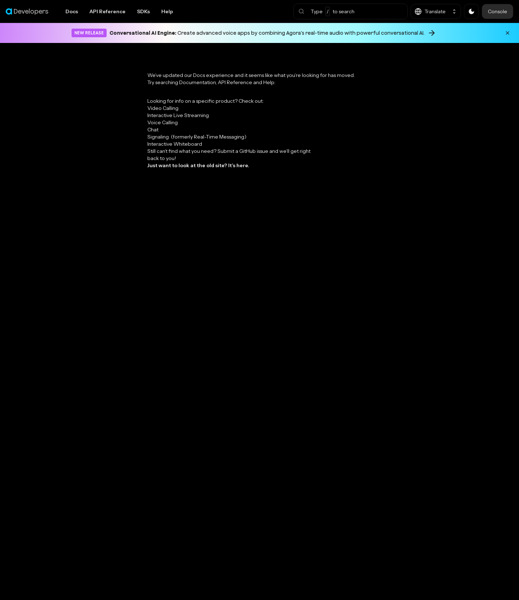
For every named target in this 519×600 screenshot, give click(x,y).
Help (167, 11)
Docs (71, 11)
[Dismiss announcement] (507, 33)
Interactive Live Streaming (178, 115)
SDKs (143, 11)
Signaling (196, 137)
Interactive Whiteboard (174, 144)
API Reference (107, 11)
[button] (350, 11)
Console (497, 11)
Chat (152, 129)
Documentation (197, 82)
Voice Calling (162, 122)
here (242, 165)
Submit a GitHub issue (242, 151)
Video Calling (162, 108)
